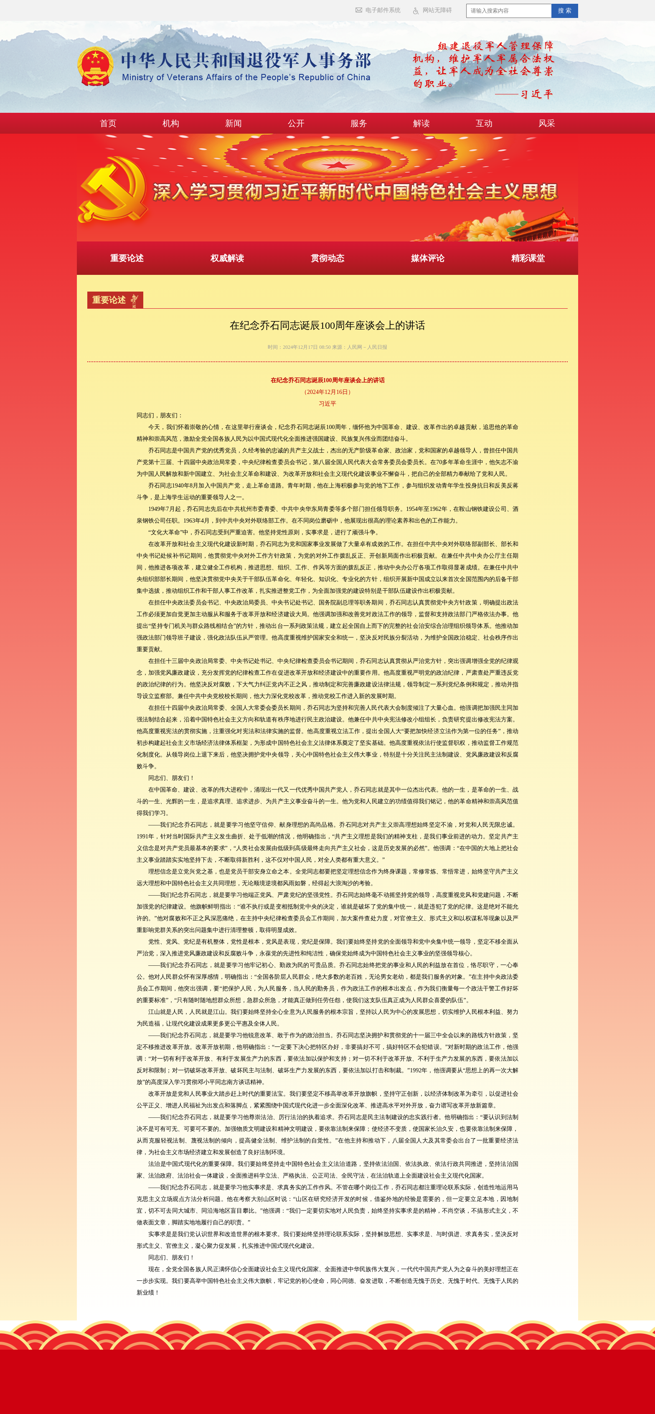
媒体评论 (427, 258)
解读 (421, 123)
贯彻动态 (327, 258)
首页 (108, 123)
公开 (296, 123)
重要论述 (127, 258)
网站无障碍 (437, 10)
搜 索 (564, 11)
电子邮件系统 (383, 10)
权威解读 (227, 258)
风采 (546, 123)
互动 (484, 123)
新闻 (233, 123)
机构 (170, 123)
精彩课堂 (528, 258)
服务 (358, 123)
